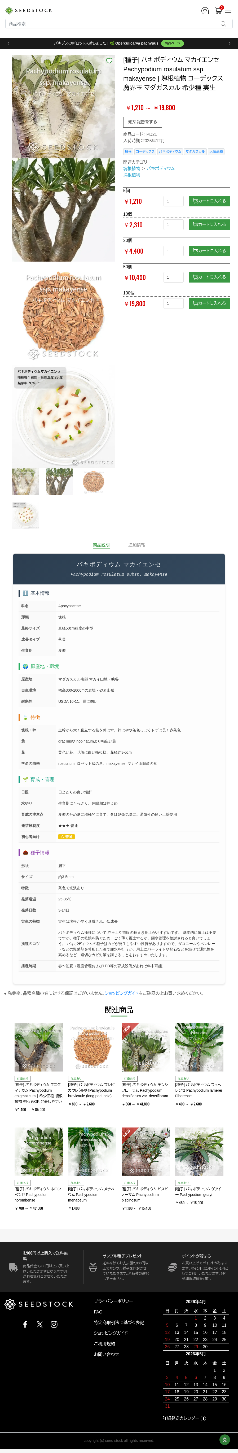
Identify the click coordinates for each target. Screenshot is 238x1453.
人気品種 (216, 152)
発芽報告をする (142, 122)
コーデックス (145, 152)
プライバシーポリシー (113, 1301)
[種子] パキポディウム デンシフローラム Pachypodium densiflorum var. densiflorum (145, 1090)
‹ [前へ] (8, 43)
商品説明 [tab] (101, 545)
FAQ (98, 1312)
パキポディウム (170, 152)
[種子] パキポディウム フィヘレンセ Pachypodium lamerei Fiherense (198, 1090)
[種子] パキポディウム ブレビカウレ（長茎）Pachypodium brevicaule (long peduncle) (91, 1090)
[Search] (119, 23)
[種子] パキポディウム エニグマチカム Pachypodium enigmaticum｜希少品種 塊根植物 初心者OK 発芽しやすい (39, 1093)
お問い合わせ (106, 1354)
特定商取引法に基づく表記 (119, 1322)
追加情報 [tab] (136, 545)
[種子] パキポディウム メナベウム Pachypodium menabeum (91, 1194)
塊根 (128, 152)
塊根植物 (131, 168)
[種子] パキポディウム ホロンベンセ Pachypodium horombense (38, 1194)
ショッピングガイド (122, 993)
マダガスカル (195, 152)
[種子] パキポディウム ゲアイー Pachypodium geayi (198, 1192)
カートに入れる (209, 201)
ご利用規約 (104, 1344)
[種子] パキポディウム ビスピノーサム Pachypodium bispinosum (145, 1194)
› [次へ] (230, 43)
